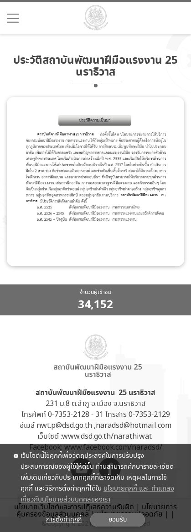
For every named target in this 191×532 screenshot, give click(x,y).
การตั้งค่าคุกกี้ (64, 519)
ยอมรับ (117, 519)
